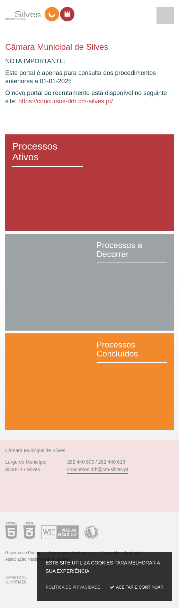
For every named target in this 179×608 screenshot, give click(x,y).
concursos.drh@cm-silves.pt (97, 469)
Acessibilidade (51, 530)
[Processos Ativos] (89, 182)
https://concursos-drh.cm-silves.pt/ (65, 101)
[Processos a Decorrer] (89, 282)
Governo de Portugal (24, 552)
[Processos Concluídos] (89, 381)
